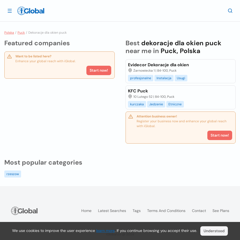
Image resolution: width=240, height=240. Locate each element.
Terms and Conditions (166, 210)
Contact (199, 210)
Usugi (181, 78)
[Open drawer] (9, 10)
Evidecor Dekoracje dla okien (158, 65)
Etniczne (175, 104)
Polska (9, 32)
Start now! (99, 70)
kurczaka (137, 104)
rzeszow (12, 174)
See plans (220, 210)
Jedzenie (156, 104)
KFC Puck (138, 91)
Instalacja (164, 78)
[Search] (230, 10)
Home (86, 210)
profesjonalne (140, 78)
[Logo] (30, 10)
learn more (105, 230)
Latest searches (112, 210)
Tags (137, 210)
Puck (21, 32)
